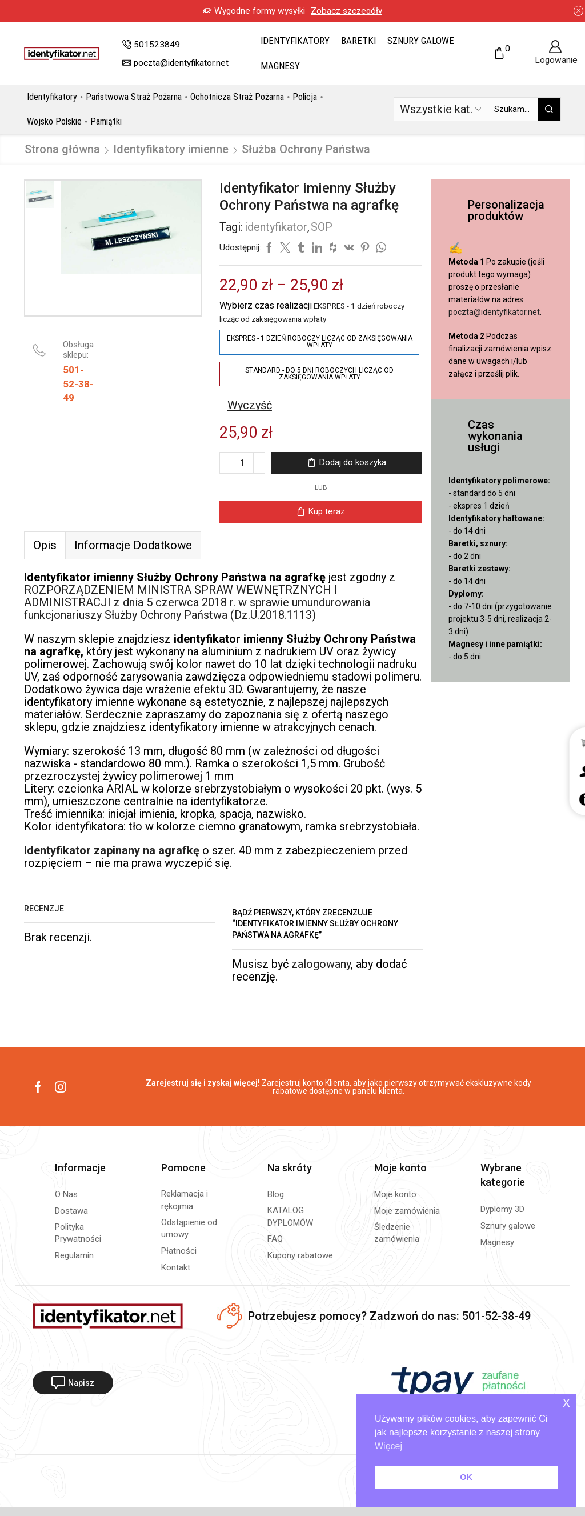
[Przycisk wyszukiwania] (549, 109)
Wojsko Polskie (54, 121)
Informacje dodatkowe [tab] (133, 545)
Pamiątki (106, 121)
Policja (304, 96)
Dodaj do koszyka (352, 462)
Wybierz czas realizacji (265, 305)
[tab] (44, 545)
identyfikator (276, 227)
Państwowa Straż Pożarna (134, 96)
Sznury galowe (420, 40)
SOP (321, 227)
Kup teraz (326, 511)
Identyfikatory (295, 40)
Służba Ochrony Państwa (306, 149)
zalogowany (321, 964)
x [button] (566, 1402)
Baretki (358, 40)
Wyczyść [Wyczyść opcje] (249, 405)
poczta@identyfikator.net (494, 312)
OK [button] (466, 1477)
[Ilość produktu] (242, 463)
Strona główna (62, 149)
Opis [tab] (45, 545)
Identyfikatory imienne (171, 149)
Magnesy (280, 65)
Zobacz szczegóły (336, 11)
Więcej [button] (388, 1446)
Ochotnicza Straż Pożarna (237, 96)
